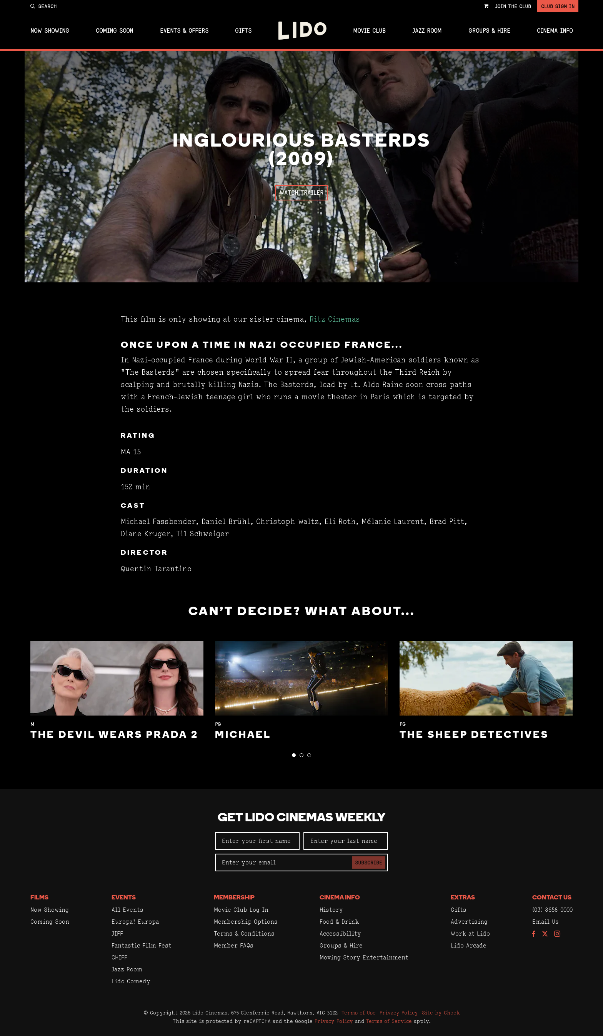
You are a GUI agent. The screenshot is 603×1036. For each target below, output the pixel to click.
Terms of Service (389, 1021)
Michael (243, 735)
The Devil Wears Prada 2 (114, 735)
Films (39, 898)
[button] (294, 755)
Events (124, 898)
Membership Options (246, 921)
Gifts (243, 31)
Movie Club (369, 31)
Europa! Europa (135, 921)
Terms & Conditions (244, 933)
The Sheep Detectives (474, 735)
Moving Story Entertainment (364, 957)
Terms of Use (358, 1012)
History (331, 909)
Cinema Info (555, 31)
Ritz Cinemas (335, 319)
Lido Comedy (131, 981)
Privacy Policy (399, 1012)
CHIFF (119, 957)
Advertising (469, 921)
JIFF (117, 933)
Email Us (545, 921)
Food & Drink (339, 921)
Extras (463, 898)
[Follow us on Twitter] (545, 934)
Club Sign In (558, 6)
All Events (127, 909)
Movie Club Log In (241, 909)
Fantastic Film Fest (142, 945)
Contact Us (551, 898)
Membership (234, 898)
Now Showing (49, 31)
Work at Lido (470, 933)
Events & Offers (184, 31)
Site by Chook (441, 1012)
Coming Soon (114, 31)
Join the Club (513, 6)
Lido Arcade (468, 945)
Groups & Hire (489, 31)
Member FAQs (233, 945)
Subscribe (368, 862)
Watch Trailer (301, 192)
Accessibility (340, 933)
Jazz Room (426, 31)
